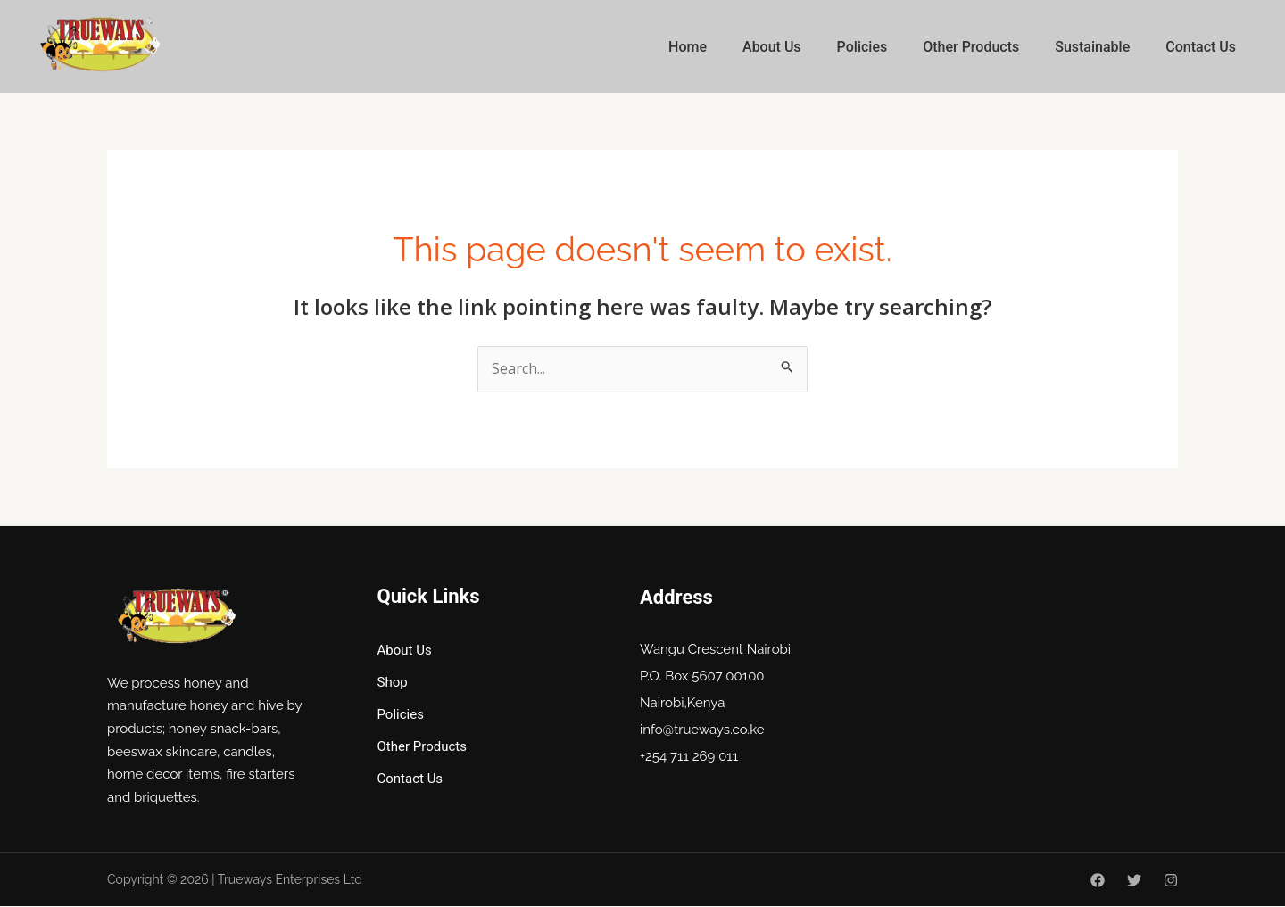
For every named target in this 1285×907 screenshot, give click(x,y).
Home (687, 46)
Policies (862, 46)
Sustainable (1092, 46)
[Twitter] (1134, 881)
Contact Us (1200, 46)
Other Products (971, 46)
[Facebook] (1097, 881)
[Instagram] (1171, 881)
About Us (771, 46)
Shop (392, 682)
